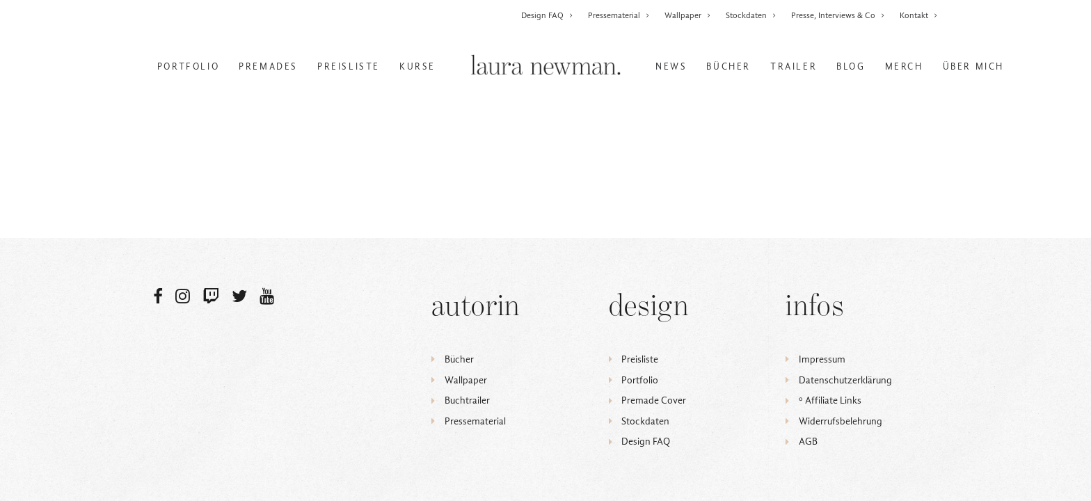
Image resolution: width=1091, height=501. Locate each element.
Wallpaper (687, 15)
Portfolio (188, 66)
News (671, 66)
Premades (268, 66)
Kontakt (919, 15)
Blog (850, 66)
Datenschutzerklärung (845, 380)
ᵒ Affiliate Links (830, 400)
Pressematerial (619, 15)
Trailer (793, 66)
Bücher (728, 66)
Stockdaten (751, 15)
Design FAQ (547, 15)
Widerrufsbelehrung (840, 421)
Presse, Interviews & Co (838, 15)
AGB (808, 441)
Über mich (973, 66)
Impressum (822, 359)
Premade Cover (653, 400)
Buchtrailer (467, 400)
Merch (904, 66)
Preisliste (348, 66)
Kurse (417, 66)
